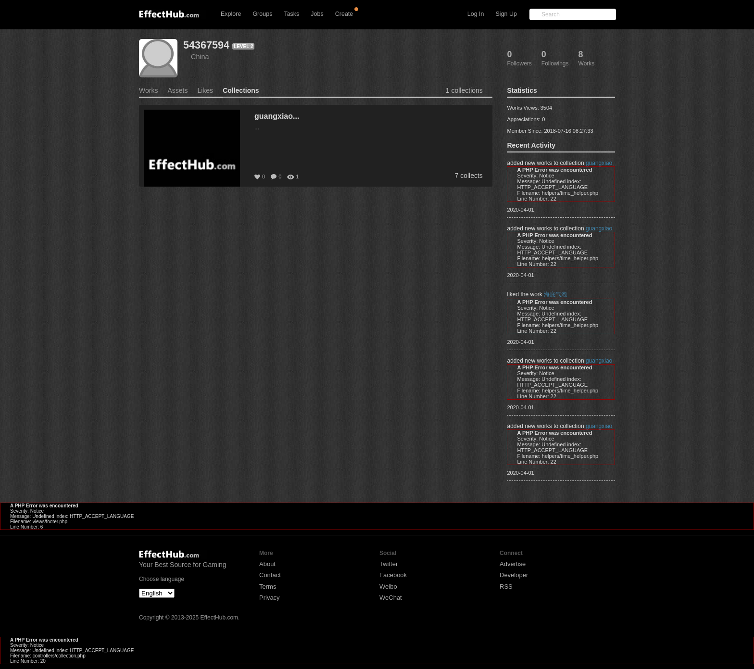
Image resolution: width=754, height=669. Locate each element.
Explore (231, 14)
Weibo (388, 586)
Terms (267, 586)
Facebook (393, 575)
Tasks (291, 14)
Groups (262, 14)
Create (344, 14)
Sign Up (506, 14)
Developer (514, 575)
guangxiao (599, 163)
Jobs (317, 14)
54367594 (206, 45)
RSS (506, 586)
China (200, 57)
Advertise (513, 564)
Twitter (388, 564)
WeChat (390, 597)
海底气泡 (555, 294)
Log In (475, 14)
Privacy (269, 597)
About (267, 564)
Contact (270, 575)
